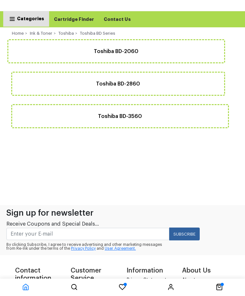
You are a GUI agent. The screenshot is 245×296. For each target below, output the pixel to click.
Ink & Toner (41, 33)
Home (18, 33)
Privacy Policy (83, 248)
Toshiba (66, 33)
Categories (26, 18)
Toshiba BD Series (97, 33)
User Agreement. (120, 248)
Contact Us (117, 19)
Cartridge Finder (74, 19)
